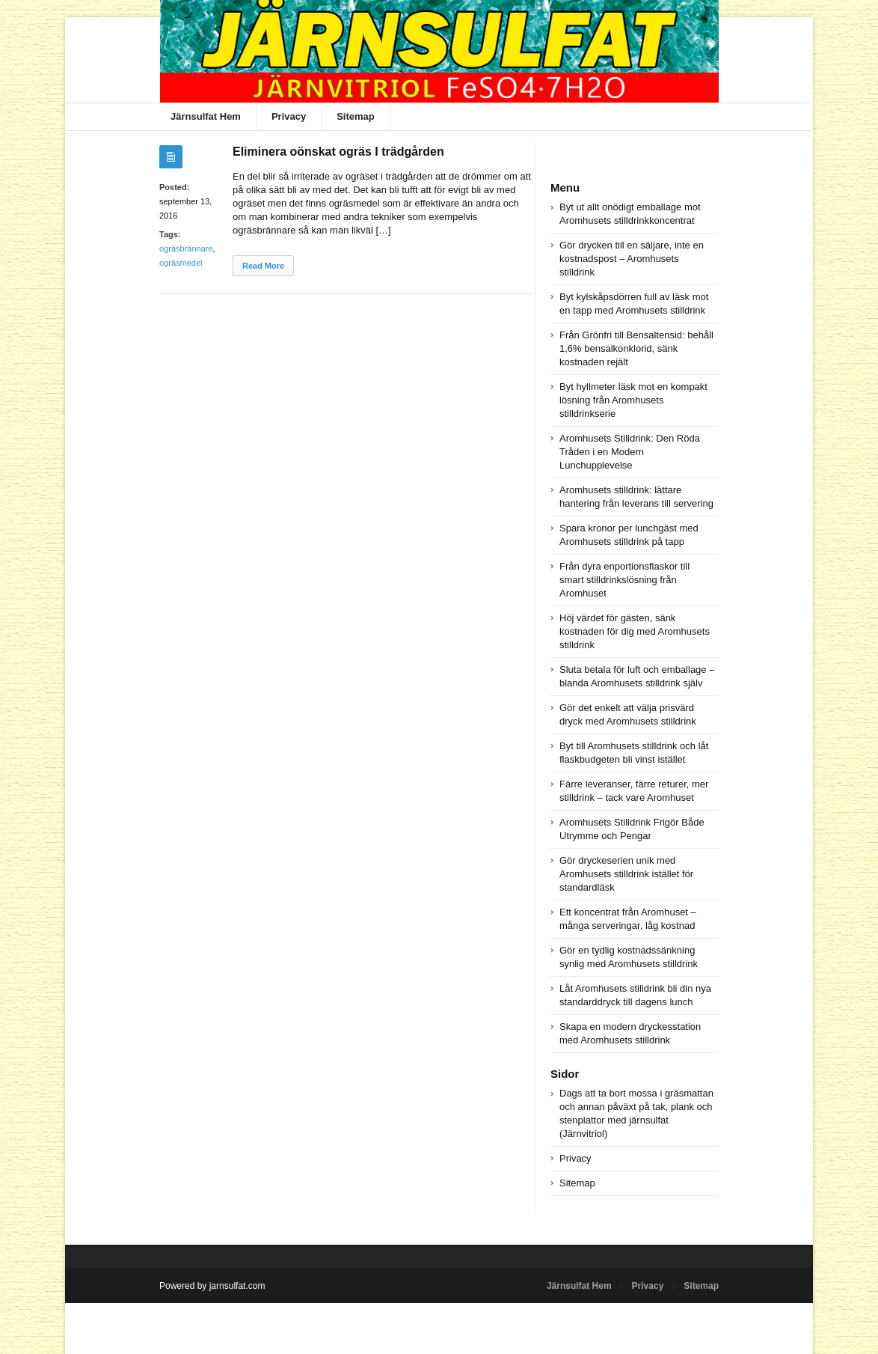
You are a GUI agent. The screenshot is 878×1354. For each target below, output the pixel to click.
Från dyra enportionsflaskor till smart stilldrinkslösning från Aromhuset (624, 580)
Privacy (288, 116)
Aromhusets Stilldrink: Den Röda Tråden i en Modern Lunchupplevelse (629, 452)
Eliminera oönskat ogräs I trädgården (338, 151)
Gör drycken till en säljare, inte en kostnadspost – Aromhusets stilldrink (631, 259)
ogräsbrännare (186, 248)
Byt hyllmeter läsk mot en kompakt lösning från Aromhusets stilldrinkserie (633, 400)
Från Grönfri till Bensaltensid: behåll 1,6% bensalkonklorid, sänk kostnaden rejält (636, 348)
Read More (263, 265)
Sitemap (356, 116)
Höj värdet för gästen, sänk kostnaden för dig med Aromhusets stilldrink (634, 631)
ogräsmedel (180, 262)
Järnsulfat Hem (206, 116)
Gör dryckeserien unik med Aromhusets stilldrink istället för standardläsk (626, 874)
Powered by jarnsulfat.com (212, 1286)
